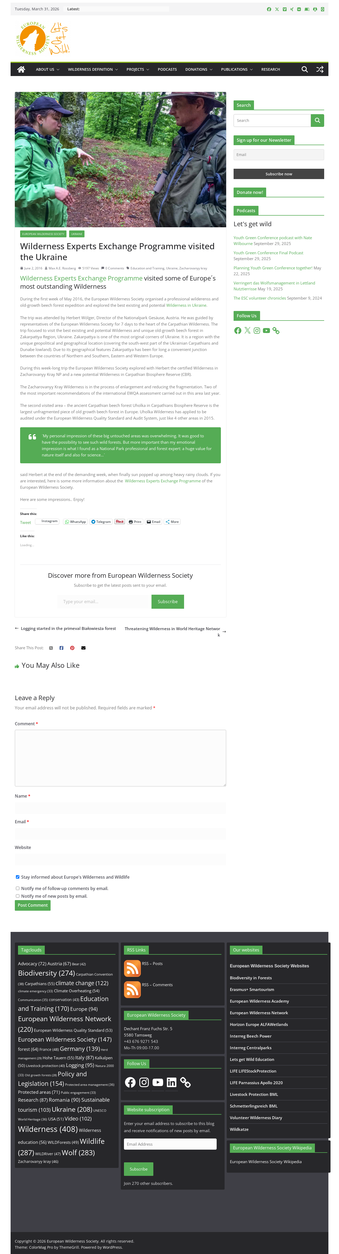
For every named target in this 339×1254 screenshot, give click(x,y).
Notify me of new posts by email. (54, 896)
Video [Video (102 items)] (78, 1118)
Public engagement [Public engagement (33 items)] (78, 1092)
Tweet (25, 522)
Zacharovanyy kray (193, 268)
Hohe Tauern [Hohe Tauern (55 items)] (58, 1058)
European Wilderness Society (43, 234)
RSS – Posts (143, 963)
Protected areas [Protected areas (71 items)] (39, 1092)
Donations (196, 69)
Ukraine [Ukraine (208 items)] (72, 1109)
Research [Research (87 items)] (33, 1099)
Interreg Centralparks (250, 1047)
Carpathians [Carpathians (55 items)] (40, 983)
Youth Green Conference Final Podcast (268, 252)
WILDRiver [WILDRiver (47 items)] (48, 1153)
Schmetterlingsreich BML (254, 1106)
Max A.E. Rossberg (62, 268)
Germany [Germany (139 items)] (80, 1048)
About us (45, 69)
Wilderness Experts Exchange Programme (81, 278)
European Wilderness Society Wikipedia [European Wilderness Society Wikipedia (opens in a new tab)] (266, 1161)
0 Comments (112, 268)
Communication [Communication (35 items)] (33, 1000)
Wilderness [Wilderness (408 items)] (48, 1129)
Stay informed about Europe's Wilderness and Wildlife (73, 877)
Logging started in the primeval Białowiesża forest (65, 628)
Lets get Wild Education (252, 1059)
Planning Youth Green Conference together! (273, 267)
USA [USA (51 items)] (56, 1119)
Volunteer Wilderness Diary (256, 1117)
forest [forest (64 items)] (28, 1049)
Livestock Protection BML (254, 1094)
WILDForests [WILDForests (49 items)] (63, 1142)
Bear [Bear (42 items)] (79, 964)
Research (270, 69)
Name (22, 796)
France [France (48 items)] (49, 1049)
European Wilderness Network (259, 1012)
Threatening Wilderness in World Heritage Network (175, 632)
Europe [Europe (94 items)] (84, 1009)
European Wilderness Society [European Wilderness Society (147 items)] (64, 1039)
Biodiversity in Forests (251, 977)
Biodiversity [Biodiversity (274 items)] (46, 973)
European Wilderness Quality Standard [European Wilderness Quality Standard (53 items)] (73, 1030)
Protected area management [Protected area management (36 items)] (89, 1084)
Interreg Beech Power (250, 1036)
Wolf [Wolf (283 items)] (78, 1152)
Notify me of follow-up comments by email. (64, 888)
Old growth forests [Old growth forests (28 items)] (41, 1075)
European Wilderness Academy (259, 1001)
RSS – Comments (148, 984)
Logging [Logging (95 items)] (80, 1065)
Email (22, 822)
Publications (234, 69)
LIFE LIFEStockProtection (253, 1071)
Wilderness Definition (90, 69)
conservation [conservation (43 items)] (64, 999)
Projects (135, 69)
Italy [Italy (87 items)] (84, 1057)
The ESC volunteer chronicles (260, 298)
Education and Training (147, 268)
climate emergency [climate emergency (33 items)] (35, 991)
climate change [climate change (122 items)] (82, 983)
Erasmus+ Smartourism (252, 989)
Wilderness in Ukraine (186, 305)
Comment (26, 724)
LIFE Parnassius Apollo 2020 (256, 1082)
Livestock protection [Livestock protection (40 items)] (45, 1065)
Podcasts (167, 69)
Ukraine (76, 234)
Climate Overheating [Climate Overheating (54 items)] (76, 990)
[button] (57, 69)
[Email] (279, 154)
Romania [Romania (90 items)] (64, 1099)
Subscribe (168, 601)
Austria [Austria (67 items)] (59, 963)
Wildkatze (239, 1129)
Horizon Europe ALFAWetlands (259, 1024)
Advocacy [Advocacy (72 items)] (32, 963)
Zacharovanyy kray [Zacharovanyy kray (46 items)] (38, 1161)
